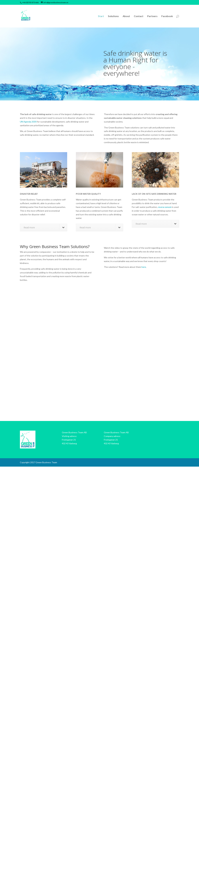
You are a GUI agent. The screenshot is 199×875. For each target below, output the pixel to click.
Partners (152, 16)
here (143, 267)
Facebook (167, 16)
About (126, 16)
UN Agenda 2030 (28, 121)
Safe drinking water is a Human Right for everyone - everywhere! (135, 63)
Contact (138, 16)
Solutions (113, 16)
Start (101, 16)
